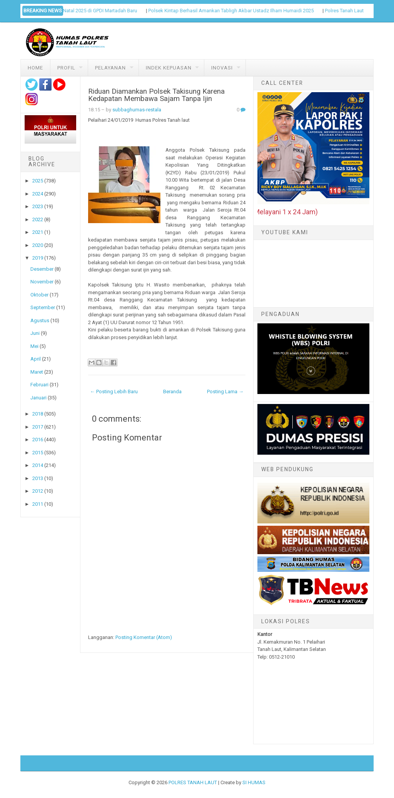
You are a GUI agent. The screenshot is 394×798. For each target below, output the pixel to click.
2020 (37, 245)
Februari (39, 384)
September (42, 307)
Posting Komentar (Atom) (143, 637)
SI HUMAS (253, 782)
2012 (37, 491)
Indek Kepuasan (169, 68)
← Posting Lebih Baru (114, 391)
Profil (66, 68)
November (41, 282)
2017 (37, 427)
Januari (38, 398)
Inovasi (222, 68)
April (35, 359)
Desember (41, 269)
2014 (37, 465)
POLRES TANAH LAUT (193, 782)
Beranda (172, 391)
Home (35, 68)
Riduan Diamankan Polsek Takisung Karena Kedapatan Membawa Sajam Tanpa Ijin (156, 95)
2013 (37, 478)
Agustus (39, 320)
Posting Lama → (225, 391)
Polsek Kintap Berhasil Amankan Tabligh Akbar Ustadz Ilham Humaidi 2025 (236, 10)
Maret (36, 372)
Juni (35, 333)
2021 (37, 232)
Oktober (39, 295)
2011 (37, 504)
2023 (37, 206)
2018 (37, 414)
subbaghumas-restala (136, 110)
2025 (37, 181)
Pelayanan (110, 68)
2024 (37, 194)
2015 (37, 452)
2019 (37, 258)
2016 (37, 439)
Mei (34, 346)
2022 (37, 219)
